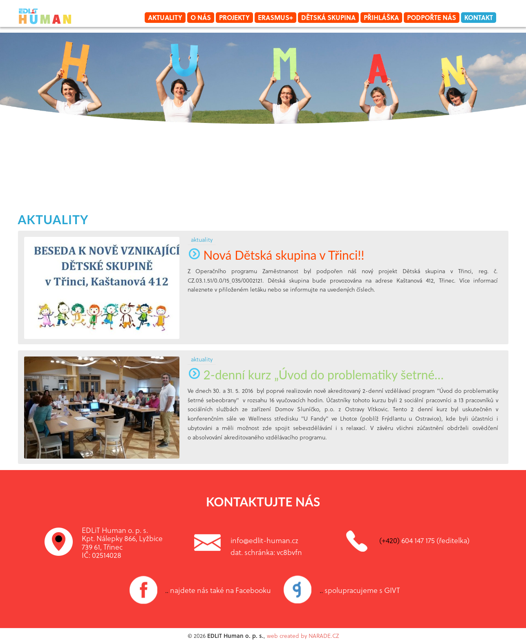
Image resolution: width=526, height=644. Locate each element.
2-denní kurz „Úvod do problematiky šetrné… (316, 374)
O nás (200, 17)
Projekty (234, 17)
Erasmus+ (275, 17)
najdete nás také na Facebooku (218, 590)
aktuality (53, 219)
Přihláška (381, 17)
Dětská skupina (328, 17)
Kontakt (478, 17)
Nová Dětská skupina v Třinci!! (276, 254)
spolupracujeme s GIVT (360, 590)
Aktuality (165, 17)
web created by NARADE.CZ (303, 635)
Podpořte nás (431, 17)
